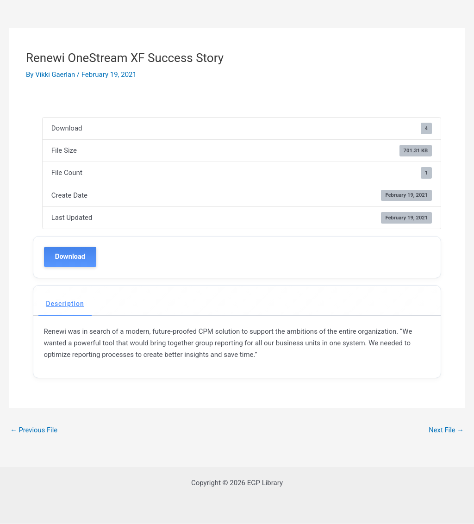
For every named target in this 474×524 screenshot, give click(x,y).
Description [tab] (65, 303)
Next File (446, 430)
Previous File (34, 430)
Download (70, 257)
